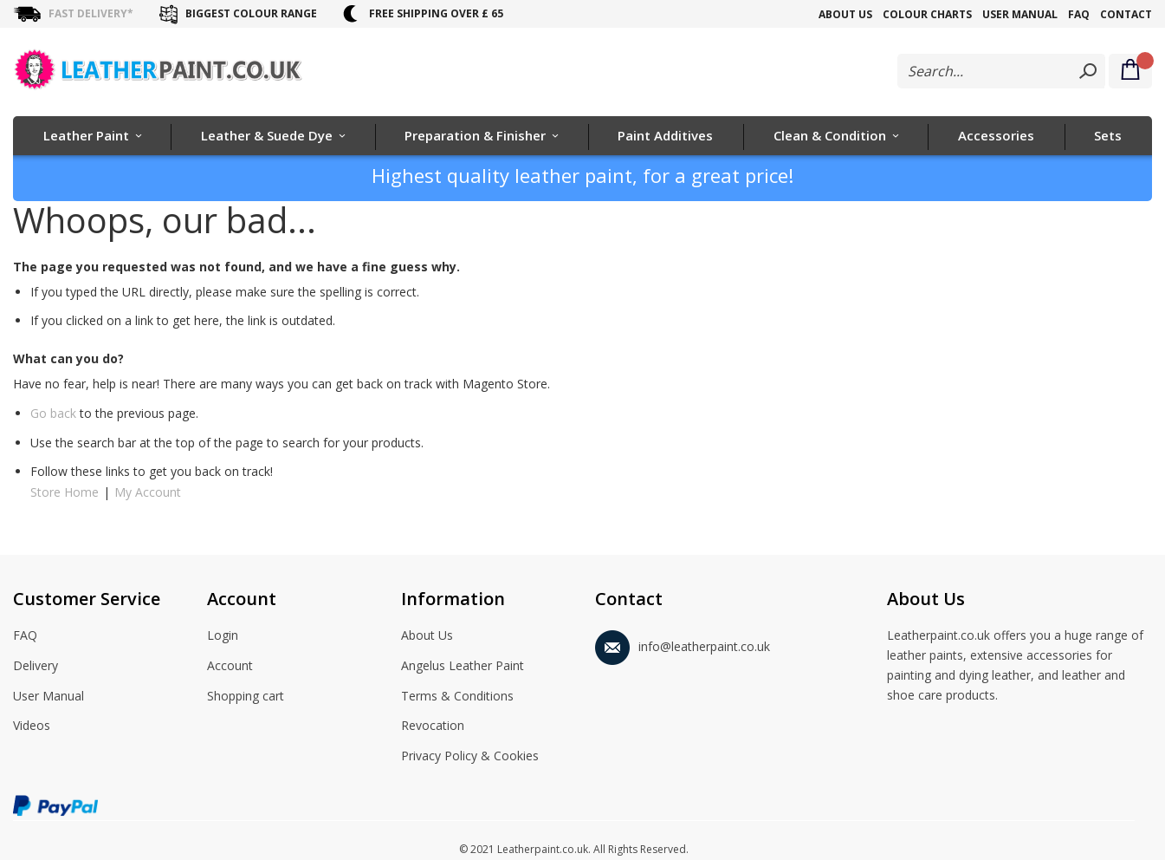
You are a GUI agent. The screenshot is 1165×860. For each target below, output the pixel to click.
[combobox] (1001, 71)
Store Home (64, 492)
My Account (147, 492)
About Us (845, 14)
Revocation (432, 726)
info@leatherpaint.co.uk (682, 643)
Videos (31, 726)
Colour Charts (927, 14)
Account (230, 666)
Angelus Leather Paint (462, 666)
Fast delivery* (91, 13)
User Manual (1020, 14)
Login (222, 636)
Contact (1126, 14)
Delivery (35, 666)
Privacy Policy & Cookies (470, 756)
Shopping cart (245, 697)
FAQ (1079, 14)
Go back (53, 413)
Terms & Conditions (457, 697)
